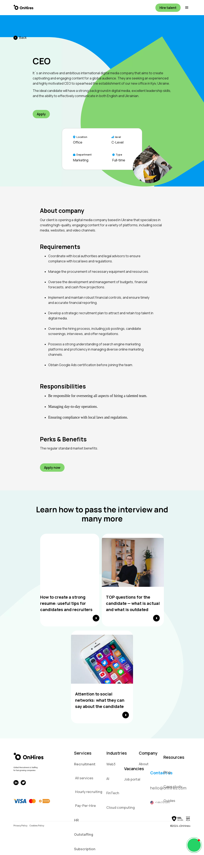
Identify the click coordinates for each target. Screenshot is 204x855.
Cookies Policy (36, 825)
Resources (173, 757)
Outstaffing (83, 834)
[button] (186, 7)
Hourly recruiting (88, 791)
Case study (172, 786)
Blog (166, 772)
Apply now (52, 467)
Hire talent (168, 7)
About (144, 763)
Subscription (84, 848)
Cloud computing (120, 807)
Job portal (132, 779)
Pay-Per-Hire (85, 805)
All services (84, 778)
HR (76, 820)
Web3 (110, 764)
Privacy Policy (20, 825)
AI (107, 778)
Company (148, 753)
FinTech (112, 792)
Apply (41, 114)
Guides (169, 800)
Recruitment (84, 764)
